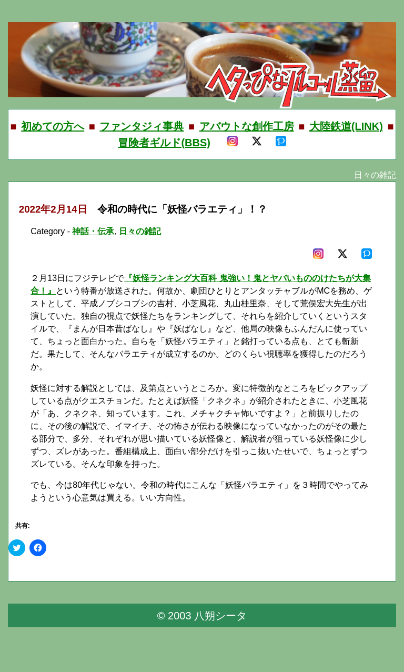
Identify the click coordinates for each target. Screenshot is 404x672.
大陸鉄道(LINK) (346, 126)
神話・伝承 (93, 231)
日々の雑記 (140, 231)
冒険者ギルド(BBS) (164, 142)
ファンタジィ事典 (141, 126)
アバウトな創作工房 (246, 126)
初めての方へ (52, 126)
